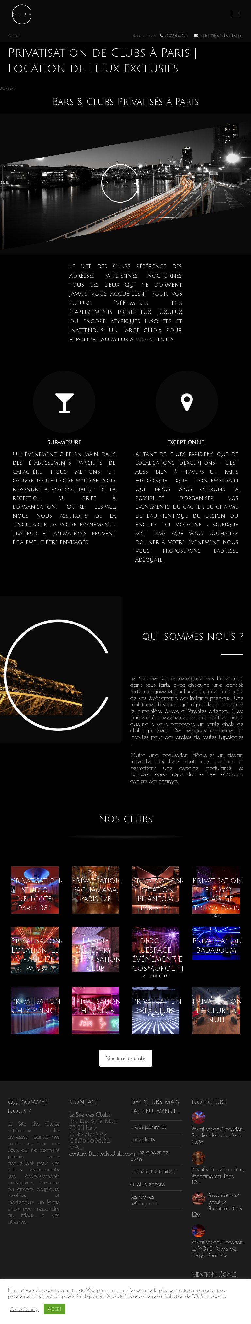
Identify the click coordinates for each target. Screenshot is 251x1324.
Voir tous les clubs (125, 1058)
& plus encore (147, 1184)
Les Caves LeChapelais (144, 1200)
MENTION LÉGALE (214, 1274)
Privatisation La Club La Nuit (217, 1011)
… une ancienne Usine (149, 1155)
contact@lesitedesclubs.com (102, 1153)
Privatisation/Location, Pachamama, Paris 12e (116, 890)
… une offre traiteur (153, 1171)
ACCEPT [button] (54, 1309)
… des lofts (142, 1139)
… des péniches (148, 1126)
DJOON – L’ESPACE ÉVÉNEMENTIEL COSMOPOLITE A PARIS (159, 959)
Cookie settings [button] (24, 1309)
